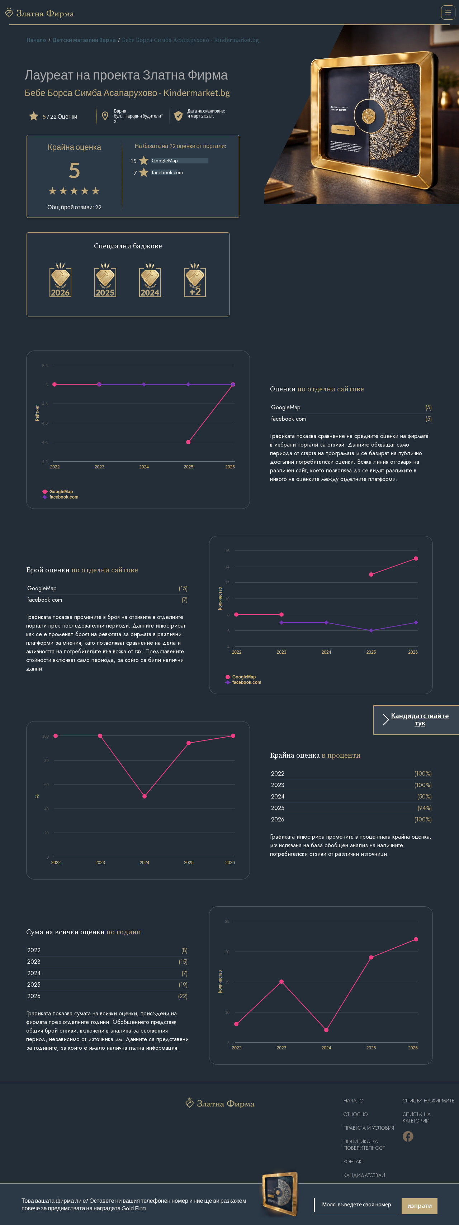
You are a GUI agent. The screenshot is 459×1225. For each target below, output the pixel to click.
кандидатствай (364, 1175)
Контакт (354, 1161)
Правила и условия (369, 1128)
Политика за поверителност (364, 1145)
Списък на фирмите (429, 1100)
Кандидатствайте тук (420, 720)
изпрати (419, 1206)
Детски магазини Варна (84, 40)
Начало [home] (36, 40)
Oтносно (356, 1114)
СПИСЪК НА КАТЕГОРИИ (417, 1117)
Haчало (354, 1100)
